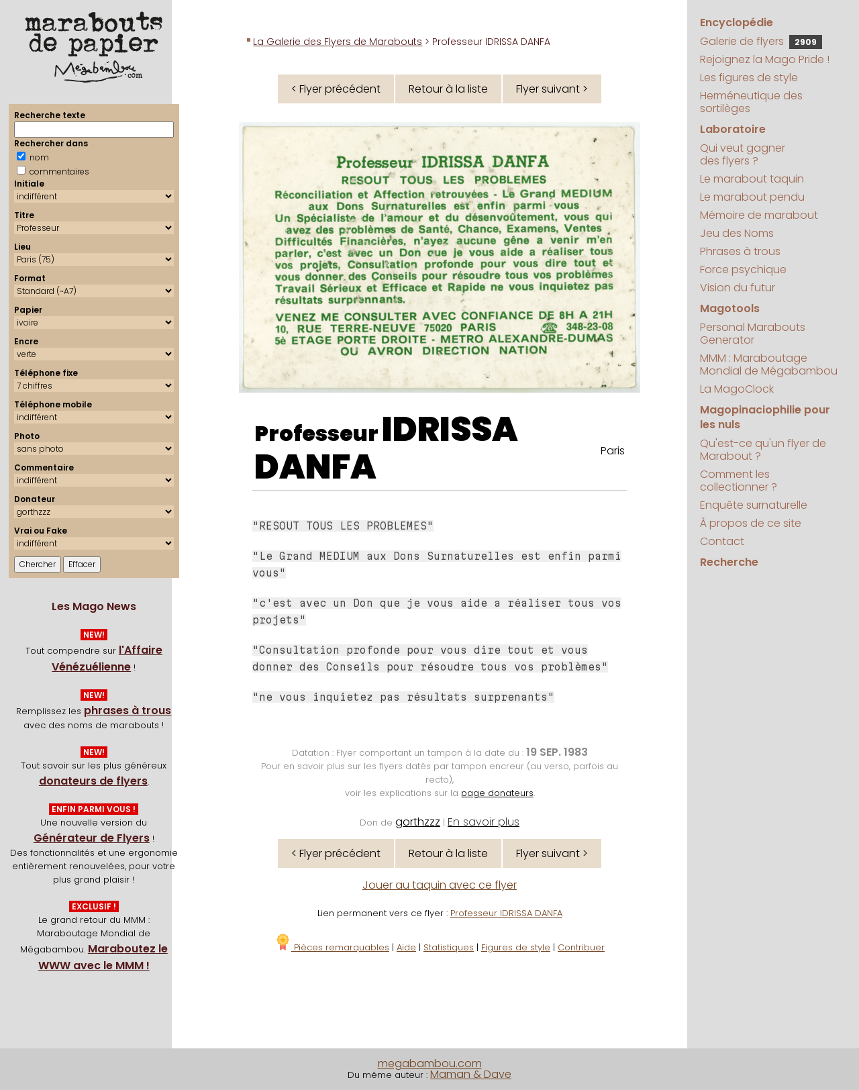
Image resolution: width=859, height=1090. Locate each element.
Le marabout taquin (752, 179)
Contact (722, 541)
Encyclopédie (736, 22)
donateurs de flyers (93, 781)
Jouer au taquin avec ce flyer (439, 885)
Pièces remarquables (331, 947)
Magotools (730, 308)
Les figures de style (749, 77)
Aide (406, 947)
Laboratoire (733, 129)
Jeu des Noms (737, 233)
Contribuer (581, 947)
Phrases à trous (740, 251)
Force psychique (743, 269)
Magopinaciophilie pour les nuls (765, 417)
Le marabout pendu (752, 197)
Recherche (729, 562)
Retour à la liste (448, 89)
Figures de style (515, 947)
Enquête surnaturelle (753, 505)
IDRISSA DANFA (386, 448)
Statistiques (448, 947)
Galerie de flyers (761, 41)
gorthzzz (417, 822)
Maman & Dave (470, 1074)
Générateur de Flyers (92, 838)
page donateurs (497, 793)
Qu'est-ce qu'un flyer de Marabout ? (763, 450)
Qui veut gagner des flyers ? (742, 154)
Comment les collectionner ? (738, 480)
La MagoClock (737, 389)
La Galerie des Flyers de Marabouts (337, 41)
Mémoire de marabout (759, 215)
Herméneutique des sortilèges (751, 102)
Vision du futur (737, 287)
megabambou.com (430, 1063)
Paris (613, 450)
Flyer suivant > (552, 89)
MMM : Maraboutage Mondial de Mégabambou (769, 364)
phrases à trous (127, 710)
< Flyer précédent (336, 89)
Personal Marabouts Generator (752, 333)
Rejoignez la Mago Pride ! (764, 59)
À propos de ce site (750, 523)
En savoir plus (483, 822)
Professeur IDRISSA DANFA (506, 913)
